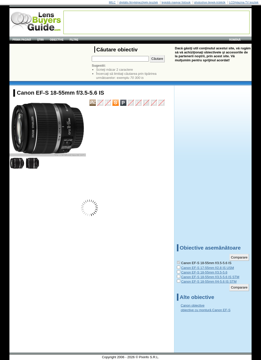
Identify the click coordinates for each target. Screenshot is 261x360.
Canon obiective (192, 305)
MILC (112, 2)
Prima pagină (21, 39)
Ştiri (40, 39)
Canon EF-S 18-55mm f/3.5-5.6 (204, 272)
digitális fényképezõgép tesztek (138, 2)
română (235, 39)
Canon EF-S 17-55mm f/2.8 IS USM (207, 268)
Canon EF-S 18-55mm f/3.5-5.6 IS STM (210, 277)
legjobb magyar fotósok (176, 2)
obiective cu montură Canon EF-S (205, 310)
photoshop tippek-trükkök (210, 2)
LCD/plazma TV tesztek (243, 2)
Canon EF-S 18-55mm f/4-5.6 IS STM (209, 281)
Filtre (74, 39)
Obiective (56, 39)
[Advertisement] (156, 22)
